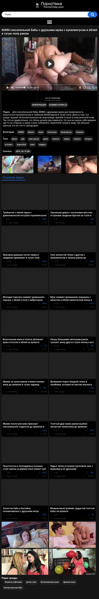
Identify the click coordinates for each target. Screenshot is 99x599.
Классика (52, 132)
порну (67, 139)
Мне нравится (37, 99)
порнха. (56, 139)
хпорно (88, 139)
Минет (31, 132)
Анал (40, 132)
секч (32, 144)
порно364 (21, 144)
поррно (42, 144)
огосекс (8, 144)
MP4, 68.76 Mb (23, 151)
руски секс (31, 582)
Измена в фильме (13, 582)
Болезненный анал (50, 582)
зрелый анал (69, 582)
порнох (77, 139)
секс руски (34, 139)
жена (14, 139)
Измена (79, 132)
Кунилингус (66, 132)
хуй (22, 139)
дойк (45, 139)
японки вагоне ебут (13, 588)
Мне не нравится (41, 99)
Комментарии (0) (58, 105)
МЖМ (21, 132)
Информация (39, 105)
